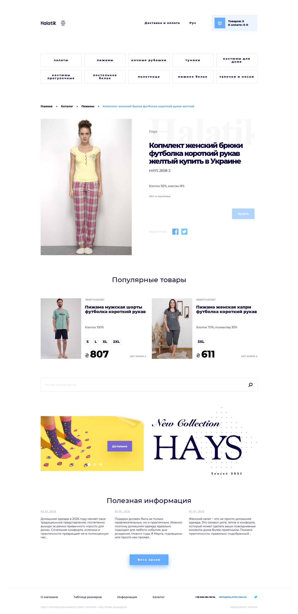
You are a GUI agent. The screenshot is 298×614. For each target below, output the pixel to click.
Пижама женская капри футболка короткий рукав (226, 309)
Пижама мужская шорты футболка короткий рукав (115, 309)
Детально (119, 446)
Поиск (250, 385)
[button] (87, 464)
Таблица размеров (88, 597)
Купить (243, 213)
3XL (201, 342)
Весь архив (149, 559)
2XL (116, 342)
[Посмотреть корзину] (234, 23)
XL (105, 342)
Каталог (159, 597)
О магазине (49, 597)
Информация (127, 597)
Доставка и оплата (162, 23)
